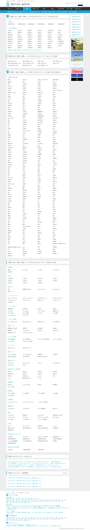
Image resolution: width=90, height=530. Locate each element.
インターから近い (26, 384)
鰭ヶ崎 (39, 124)
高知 (61, 501)
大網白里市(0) (61, 41)
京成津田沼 (40, 117)
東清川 (39, 213)
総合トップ (10, 8)
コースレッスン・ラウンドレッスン (40, 463)
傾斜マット (55, 408)
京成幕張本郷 (40, 115)
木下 (39, 215)
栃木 (41, 517)
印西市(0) (40, 39)
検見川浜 (40, 253)
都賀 (39, 198)
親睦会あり (40, 354)
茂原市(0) (20, 32)
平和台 (54, 124)
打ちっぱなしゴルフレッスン (43, 461)
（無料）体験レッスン (56, 461)
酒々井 (9, 251)
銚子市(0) (10, 30)
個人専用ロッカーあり (57, 415)
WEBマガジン (78, 8)
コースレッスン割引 (57, 339)
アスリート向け (41, 310)
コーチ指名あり (56, 321)
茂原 (9, 171)
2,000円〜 (55, 278)
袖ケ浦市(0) (20, 39)
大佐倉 (9, 113)
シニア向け (10, 310)
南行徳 (39, 81)
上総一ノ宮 (10, 177)
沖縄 (29, 502)
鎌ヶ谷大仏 (10, 164)
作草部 (39, 128)
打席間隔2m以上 (26, 438)
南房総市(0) (10, 41)
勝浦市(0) (30, 34)
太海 (9, 243)
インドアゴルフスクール (29, 461)
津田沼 (9, 190)
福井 (65, 517)
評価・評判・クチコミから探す (48, 11)
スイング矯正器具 (42, 408)
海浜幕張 (25, 253)
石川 (59, 517)
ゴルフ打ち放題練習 (12, 463)
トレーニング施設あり (42, 419)
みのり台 (10, 158)
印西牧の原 (55, 143)
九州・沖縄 (69, 8)
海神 (24, 105)
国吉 (24, 96)
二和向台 (55, 162)
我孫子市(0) (10, 36)
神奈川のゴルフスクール (76, 19)
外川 (24, 141)
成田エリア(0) (56, 63)
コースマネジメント (12, 315)
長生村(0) (50, 45)
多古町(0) (40, 43)
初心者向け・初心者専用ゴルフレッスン (16, 466)
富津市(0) (50, 36)
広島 (41, 501)
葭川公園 (25, 160)
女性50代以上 (26, 375)
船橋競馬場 (40, 111)
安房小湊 (55, 181)
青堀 (9, 239)
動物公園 (40, 130)
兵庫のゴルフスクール (76, 29)
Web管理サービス (11, 332)
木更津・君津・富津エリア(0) (14, 63)
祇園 (9, 213)
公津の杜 (55, 113)
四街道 (54, 198)
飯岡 (54, 200)
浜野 (24, 179)
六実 (54, 107)
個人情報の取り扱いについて (31, 525)
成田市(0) (30, 32)
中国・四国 (61, 8)
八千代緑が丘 (25, 143)
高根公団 (10, 162)
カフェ (9, 425)
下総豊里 (25, 217)
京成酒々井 (25, 113)
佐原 (24, 249)
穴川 (9, 130)
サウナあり (25, 417)
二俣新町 (40, 251)
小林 (24, 215)
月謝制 (9, 269)
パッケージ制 (56, 269)
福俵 (24, 230)
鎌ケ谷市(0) (30, 36)
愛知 (7, 501)
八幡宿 (39, 179)
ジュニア (40, 375)
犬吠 (9, 141)
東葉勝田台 (25, 139)
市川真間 (40, 100)
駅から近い (10, 384)
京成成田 (10, 115)
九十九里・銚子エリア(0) (13, 65)
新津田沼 (40, 147)
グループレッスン (11, 300)
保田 (39, 241)
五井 (54, 179)
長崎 (13, 502)
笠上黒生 (40, 132)
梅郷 (24, 224)
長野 (56, 517)
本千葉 (54, 175)
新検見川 (55, 190)
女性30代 (55, 373)
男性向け (55, 308)
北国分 (39, 134)
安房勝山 (55, 241)
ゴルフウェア (10, 365)
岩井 (54, 237)
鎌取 (39, 171)
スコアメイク (25, 315)
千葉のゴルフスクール (76, 24)
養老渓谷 (25, 147)
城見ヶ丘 (40, 90)
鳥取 (44, 501)
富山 (62, 517)
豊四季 (9, 232)
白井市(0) (50, 39)
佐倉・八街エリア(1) (42, 63)
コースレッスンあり (12, 354)
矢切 (24, 134)
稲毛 (9, 192)
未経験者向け (10, 308)
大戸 (9, 249)
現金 (9, 289)
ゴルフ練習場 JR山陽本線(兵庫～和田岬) (23, 512)
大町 (24, 137)
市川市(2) (20, 30)
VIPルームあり (56, 417)
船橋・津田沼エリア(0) (28, 61)
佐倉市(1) (40, 32)
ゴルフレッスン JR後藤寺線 (57, 512)
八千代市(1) (60, 34)
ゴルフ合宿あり (26, 356)
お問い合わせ (27, 524)
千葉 (39, 192)
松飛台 (9, 137)
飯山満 (54, 141)
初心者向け (25, 308)
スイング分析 (25, 330)
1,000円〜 (25, 278)
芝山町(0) (10, 45)
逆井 (24, 107)
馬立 (54, 151)
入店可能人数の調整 (57, 438)
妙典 (9, 83)
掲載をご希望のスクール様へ (56, 525)
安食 (24, 211)
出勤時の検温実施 (11, 438)
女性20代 (40, 373)
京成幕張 (25, 122)
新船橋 (54, 105)
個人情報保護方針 (21, 525)
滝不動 (24, 162)
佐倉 (54, 205)
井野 (9, 100)
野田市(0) (10, 32)
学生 (54, 375)
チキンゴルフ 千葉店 (30, 477)
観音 (39, 126)
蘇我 (54, 171)
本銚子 (54, 126)
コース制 (40, 269)
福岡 (7, 502)
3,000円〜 (25, 280)
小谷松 (9, 98)
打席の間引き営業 (42, 438)
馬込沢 (39, 109)
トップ (7, 524)
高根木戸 (25, 156)
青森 (11, 517)
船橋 (54, 192)
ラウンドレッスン (26, 300)
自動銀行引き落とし (27, 289)
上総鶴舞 (40, 154)
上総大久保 (10, 147)
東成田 (24, 115)
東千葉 (24, 198)
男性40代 (55, 371)
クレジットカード (42, 289)
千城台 (9, 128)
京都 (25, 501)
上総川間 (25, 154)
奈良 (31, 501)
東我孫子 (55, 217)
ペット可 (55, 425)
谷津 (24, 117)
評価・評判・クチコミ (57, 466)
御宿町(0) (40, 47)
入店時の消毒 (41, 449)
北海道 (7, 517)
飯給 (39, 145)
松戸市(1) (60, 30)
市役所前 (55, 158)
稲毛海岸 (55, 253)
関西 (52, 8)
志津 (9, 122)
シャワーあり (10, 415)
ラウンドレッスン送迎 (27, 341)
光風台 (39, 151)
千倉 (24, 234)
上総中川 (40, 96)
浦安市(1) (60, 36)
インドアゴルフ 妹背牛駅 (36, 512)
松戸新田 (25, 158)
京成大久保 (55, 117)
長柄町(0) (10, 47)
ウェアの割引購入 (26, 339)
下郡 (9, 222)
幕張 (39, 190)
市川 (54, 196)
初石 (9, 226)
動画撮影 (10, 330)
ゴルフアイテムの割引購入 (43, 339)
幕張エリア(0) (41, 61)
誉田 (39, 166)
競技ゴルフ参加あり (12, 356)
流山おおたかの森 (26, 226)
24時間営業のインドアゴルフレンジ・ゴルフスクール (38, 466)
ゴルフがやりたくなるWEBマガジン (17, 524)
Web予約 (40, 330)
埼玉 (35, 517)
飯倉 (9, 205)
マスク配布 (25, 436)
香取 (39, 249)
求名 (54, 230)
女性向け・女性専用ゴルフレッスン (57, 463)
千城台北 (25, 128)
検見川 (9, 79)
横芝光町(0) (20, 45)
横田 (54, 213)
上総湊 (54, 239)
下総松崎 (40, 211)
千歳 (39, 234)
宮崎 (22, 502)
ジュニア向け (25, 310)
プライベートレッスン (27, 297)
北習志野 (10, 156)
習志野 (54, 154)
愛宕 (54, 222)
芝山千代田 (40, 122)
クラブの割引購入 (11, 339)
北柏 (9, 175)
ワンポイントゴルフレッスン (24, 463)
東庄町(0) (50, 43)
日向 (54, 207)
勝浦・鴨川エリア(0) (27, 65)
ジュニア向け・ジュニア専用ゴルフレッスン (17, 464)
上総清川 (25, 213)
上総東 (24, 90)
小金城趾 (25, 124)
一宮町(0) (30, 45)
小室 (9, 139)
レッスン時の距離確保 (12, 440)
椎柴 (39, 217)
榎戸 (24, 207)
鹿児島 (25, 502)
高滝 (24, 149)
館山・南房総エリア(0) (43, 65)
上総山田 (25, 151)
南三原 (54, 234)
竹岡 (9, 241)
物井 (39, 205)
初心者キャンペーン (27, 347)
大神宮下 (25, 111)
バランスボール (11, 408)
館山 (54, 232)
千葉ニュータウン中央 (42, 79)
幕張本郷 (25, 190)
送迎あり (40, 384)
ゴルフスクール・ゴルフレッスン (15, 461)
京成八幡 (10, 103)
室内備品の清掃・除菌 (42, 440)
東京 (29, 517)
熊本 (16, 502)
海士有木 (55, 149)
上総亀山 (10, 230)
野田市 (9, 224)
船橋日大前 (10, 143)
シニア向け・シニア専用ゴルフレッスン (37, 464)
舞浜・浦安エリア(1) (12, 61)
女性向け (40, 308)
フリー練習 (10, 302)
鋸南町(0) (50, 47)
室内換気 (55, 440)
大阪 (19, 501)
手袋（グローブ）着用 (42, 436)
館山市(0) (40, 30)
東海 (44, 8)
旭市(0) (59, 32)
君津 (24, 232)
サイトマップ (34, 524)
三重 (16, 501)
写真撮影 (55, 328)
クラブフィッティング (27, 332)
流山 (9, 126)
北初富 (39, 164)
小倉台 (24, 132)
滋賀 (28, 501)
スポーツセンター (26, 130)
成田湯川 (10, 81)
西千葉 (24, 192)
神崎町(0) (30, 43)
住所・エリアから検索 (62, 11)
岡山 (38, 501)
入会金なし (40, 282)
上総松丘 (55, 228)
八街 (39, 207)
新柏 (24, 100)
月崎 (54, 145)
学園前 (39, 83)
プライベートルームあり (43, 417)
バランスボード (26, 408)
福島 (26, 517)
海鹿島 (9, 134)
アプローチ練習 (41, 393)
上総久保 (40, 149)
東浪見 (24, 177)
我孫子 (24, 175)
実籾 (9, 120)
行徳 (54, 81)
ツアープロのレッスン (12, 321)
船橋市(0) (30, 30)
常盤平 (39, 156)
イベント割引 (10, 341)
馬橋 (9, 173)
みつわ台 (55, 130)
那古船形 (40, 232)
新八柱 (39, 194)
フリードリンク (26, 425)
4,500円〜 (10, 282)
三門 (39, 183)
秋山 (54, 134)
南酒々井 (10, 207)
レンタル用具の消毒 (27, 440)
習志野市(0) (10, 34)
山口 (50, 501)
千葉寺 (24, 88)
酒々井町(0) (10, 43)
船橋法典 (25, 196)
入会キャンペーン (11, 347)
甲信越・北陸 (35, 8)
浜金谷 (24, 241)
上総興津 (10, 188)
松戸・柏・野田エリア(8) (28, 63)
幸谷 (9, 124)
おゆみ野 (25, 83)
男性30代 (40, 371)
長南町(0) (20, 47)
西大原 (9, 90)
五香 (39, 160)
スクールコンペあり (27, 354)
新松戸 (24, 194)
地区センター (40, 92)
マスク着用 (10, 436)
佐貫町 (39, 239)
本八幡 (9, 198)
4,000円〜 (55, 280)
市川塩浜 (25, 251)
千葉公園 (55, 122)
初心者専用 (40, 328)
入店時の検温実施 (26, 449)
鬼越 (24, 103)
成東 (9, 209)
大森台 (39, 88)
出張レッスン (41, 300)
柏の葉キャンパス (11, 92)
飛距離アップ (56, 310)
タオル (24, 365)
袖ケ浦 (39, 181)
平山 (39, 228)
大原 (54, 183)
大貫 (24, 239)
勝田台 (54, 120)
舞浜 (24, 243)
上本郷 (39, 158)
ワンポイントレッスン (57, 297)
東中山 (54, 103)
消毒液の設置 (56, 436)
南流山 (39, 188)
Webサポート (56, 330)
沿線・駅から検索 (73, 11)
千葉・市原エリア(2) (57, 61)
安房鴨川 (10, 179)
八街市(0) (30, 39)
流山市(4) (50, 34)
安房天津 (55, 177)
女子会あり (55, 354)
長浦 (24, 181)
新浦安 (39, 243)
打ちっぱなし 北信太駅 (47, 512)
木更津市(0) (50, 30)
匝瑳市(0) (20, 41)
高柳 (39, 107)
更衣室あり (25, 415)
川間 (54, 226)
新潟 (50, 517)
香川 (53, 501)
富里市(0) (60, 39)
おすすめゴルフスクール (34, 11)
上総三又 (10, 151)
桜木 (9, 132)
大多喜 (54, 96)
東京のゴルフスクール (76, 16)
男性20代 (25, 371)
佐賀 (10, 502)
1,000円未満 (10, 278)
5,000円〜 (25, 282)
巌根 (24, 188)
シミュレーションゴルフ (28, 401)
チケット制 (25, 269)
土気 (54, 166)
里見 (24, 145)
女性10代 (25, 373)
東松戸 (54, 194)
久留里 (24, 228)
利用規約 (14, 525)
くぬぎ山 (55, 164)
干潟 (24, 200)
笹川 (54, 215)
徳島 (56, 501)
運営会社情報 (8, 525)
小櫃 (24, 222)
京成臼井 (55, 115)
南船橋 (54, 251)
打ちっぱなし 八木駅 (10, 512)
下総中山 (10, 194)
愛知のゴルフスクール (76, 32)
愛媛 (58, 501)
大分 (19, 502)
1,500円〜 (40, 278)
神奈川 (32, 517)
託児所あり (40, 425)
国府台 (39, 105)
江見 (24, 237)
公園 (54, 92)
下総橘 (9, 217)
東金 (39, 230)
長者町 (24, 183)
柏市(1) (19, 34)
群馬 (47, 517)
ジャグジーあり (11, 417)
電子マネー (10, 291)
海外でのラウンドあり (42, 356)
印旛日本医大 (56, 79)
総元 (54, 98)
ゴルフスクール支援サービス (43, 525)
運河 (39, 224)
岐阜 (10, 501)
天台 (54, 128)
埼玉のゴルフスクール (76, 21)
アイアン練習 (25, 393)
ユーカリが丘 (10, 117)
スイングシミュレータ (12, 401)
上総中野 (40, 94)
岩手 (20, 517)
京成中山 (40, 103)
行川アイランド (11, 183)
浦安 (24, 81)
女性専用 (25, 328)
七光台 (39, 226)
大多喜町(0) (30, 47)
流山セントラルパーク (57, 90)
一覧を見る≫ (65, 472)
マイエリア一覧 (80, 2)
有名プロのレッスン (27, 321)
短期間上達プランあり (12, 328)
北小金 (24, 173)
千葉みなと (10, 255)
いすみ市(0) (50, 41)
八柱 (54, 156)
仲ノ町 (24, 126)
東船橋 (54, 188)
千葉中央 (10, 88)
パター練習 (55, 393)
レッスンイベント (57, 300)
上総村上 (10, 145)
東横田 (9, 215)
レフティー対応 (11, 386)
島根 (47, 501)
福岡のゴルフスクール (76, 34)
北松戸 (24, 166)
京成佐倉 (55, 111)
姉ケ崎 (9, 181)
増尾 (9, 107)
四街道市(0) (10, 39)
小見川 (9, 211)
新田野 (9, 96)
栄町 (9, 160)
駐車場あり (55, 384)
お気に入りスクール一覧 (71, 2)
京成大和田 (40, 120)
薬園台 (9, 149)
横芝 (24, 205)
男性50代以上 (11, 373)
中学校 (24, 94)
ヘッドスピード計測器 (42, 401)
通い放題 (10, 271)
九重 (9, 234)
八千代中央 (40, 143)
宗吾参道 (40, 113)
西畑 (54, 94)
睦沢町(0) (40, 45)
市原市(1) (40, 34)
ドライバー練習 (11, 393)
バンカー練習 (10, 395)
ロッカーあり (41, 415)
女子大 (9, 94)
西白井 (39, 137)
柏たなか (25, 92)
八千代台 (25, 120)
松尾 (24, 209)
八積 (24, 171)
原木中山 (55, 88)
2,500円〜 (10, 280)
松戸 (39, 209)
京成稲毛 (55, 83)
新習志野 (10, 253)
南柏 (39, 173)
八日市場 (10, 200)
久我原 (39, 98)
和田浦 (9, 237)
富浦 (39, 237)
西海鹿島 (55, 132)
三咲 (39, 162)
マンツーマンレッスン (12, 297)
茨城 (44, 517)
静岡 (13, 501)
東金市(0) (50, 32)
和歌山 (34, 501)
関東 (27, 8)
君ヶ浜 (54, 139)
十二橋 (54, 211)
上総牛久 (10, 154)
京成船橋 (10, 111)
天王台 (39, 175)
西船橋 (39, 196)
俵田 (9, 228)
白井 (54, 137)
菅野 (54, 100)
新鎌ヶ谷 (10, 109)
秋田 (14, 517)
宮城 (23, 517)
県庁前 (9, 166)
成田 (54, 249)
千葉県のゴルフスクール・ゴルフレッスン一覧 (17, 11)
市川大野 (10, 196)
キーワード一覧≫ (9, 513)
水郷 (24, 255)
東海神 (39, 141)
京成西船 (10, 105)
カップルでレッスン (42, 297)
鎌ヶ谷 (24, 109)
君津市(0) (40, 36)
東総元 (24, 98)
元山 (54, 160)
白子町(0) (60, 45)
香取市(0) (30, 41)
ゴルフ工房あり (26, 419)
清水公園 (40, 222)
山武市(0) (40, 41)
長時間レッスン (41, 321)
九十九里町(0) (61, 43)
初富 (24, 164)
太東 (39, 177)
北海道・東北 (18, 8)
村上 (39, 139)
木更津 (54, 209)
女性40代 (10, 375)
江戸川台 (55, 224)
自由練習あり (10, 430)
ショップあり (10, 419)
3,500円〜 (40, 280)
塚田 (54, 109)
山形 (17, 517)
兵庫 (22, 501)
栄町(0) (19, 43)
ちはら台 (25, 79)
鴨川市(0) (20, 36)
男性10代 (10, 371)
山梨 (53, 517)
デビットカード (56, 289)
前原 (54, 147)
